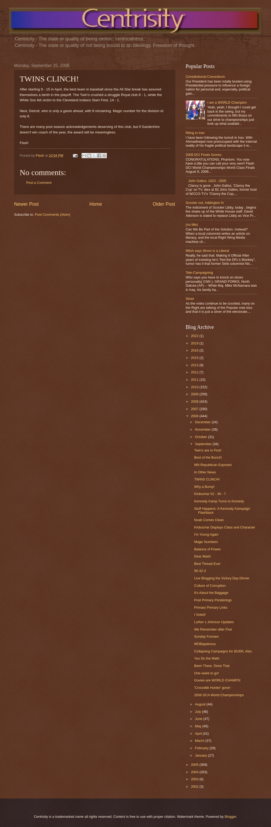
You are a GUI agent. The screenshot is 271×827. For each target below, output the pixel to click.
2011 (195, 380)
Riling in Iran (195, 133)
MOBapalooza (205, 644)
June (199, 719)
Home (95, 204)
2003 (195, 779)
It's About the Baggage (211, 593)
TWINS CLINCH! (207, 479)
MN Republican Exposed (213, 465)
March (200, 741)
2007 (195, 409)
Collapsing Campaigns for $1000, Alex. (223, 651)
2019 (195, 343)
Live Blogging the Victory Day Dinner (221, 578)
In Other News (205, 472)
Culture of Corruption (210, 586)
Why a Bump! (204, 487)
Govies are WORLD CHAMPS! (217, 680)
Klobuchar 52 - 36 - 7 (210, 494)
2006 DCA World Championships (219, 695)
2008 (195, 401)
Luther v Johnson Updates (214, 622)
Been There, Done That (212, 666)
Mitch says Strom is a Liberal (207, 251)
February (202, 748)
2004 (195, 772)
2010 (195, 387)
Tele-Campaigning (199, 273)
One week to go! (206, 673)
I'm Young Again (206, 534)
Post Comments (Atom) (52, 215)
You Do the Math (206, 658)
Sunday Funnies (206, 636)
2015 (195, 358)
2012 (195, 372)
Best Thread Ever (207, 564)
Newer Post (26, 204)
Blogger (230, 817)
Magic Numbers (206, 542)
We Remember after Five (213, 629)
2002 (195, 786)
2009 (195, 394)
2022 (195, 336)
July (198, 712)
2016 (195, 350)
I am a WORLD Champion (227, 102)
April (199, 733)
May (198, 726)
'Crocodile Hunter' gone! (212, 688)
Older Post (164, 204)
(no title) (192, 225)
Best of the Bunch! (208, 457)
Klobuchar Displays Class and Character (224, 527)
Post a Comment (39, 183)
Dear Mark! (202, 556)
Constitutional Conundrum (205, 77)
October (201, 437)
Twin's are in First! (207, 450)
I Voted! (200, 615)
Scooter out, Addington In (205, 203)
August (201, 704)
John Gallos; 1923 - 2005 (207, 181)
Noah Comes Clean (209, 520)
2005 (195, 765)
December (203, 422)
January (201, 755)
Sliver (190, 299)
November (203, 429)
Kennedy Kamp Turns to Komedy (219, 501)
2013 (195, 365)
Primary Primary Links (210, 607)
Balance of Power (207, 549)
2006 (195, 416)
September (204, 444)
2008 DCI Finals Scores (204, 155)
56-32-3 (200, 571)
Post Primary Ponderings (213, 600)
